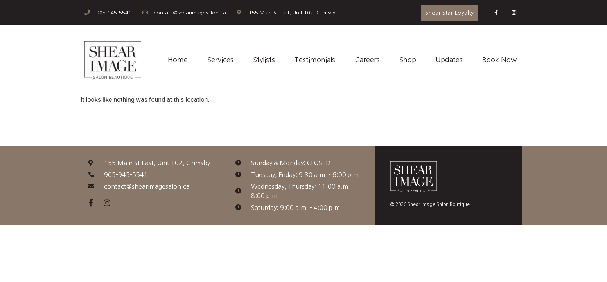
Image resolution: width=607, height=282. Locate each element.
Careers (367, 59)
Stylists (264, 59)
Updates (449, 59)
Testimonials (315, 59)
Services (220, 59)
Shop (407, 59)
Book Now (499, 59)
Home (178, 59)
